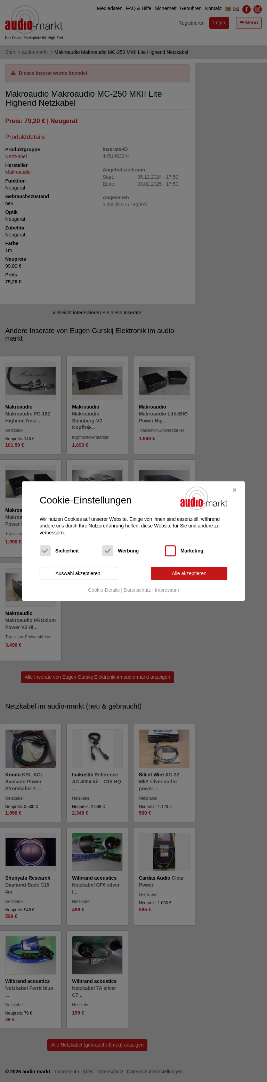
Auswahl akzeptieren (77, 573)
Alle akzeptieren (189, 573)
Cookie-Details (104, 590)
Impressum (167, 590)
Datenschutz (137, 590)
